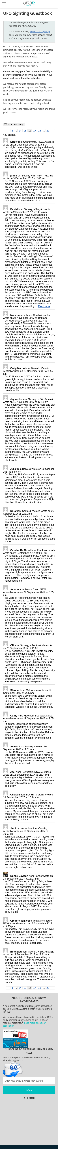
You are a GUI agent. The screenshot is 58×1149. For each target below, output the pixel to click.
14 (20, 130)
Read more (44, 306)
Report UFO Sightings (40, 31)
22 (47, 130)
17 (34, 130)
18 (39, 130)
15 (25, 130)
